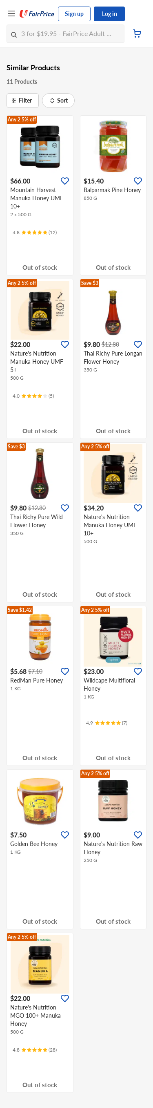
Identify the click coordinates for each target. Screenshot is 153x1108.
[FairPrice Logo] (37, 14)
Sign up (74, 13)
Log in (109, 13)
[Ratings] (34, 232)
